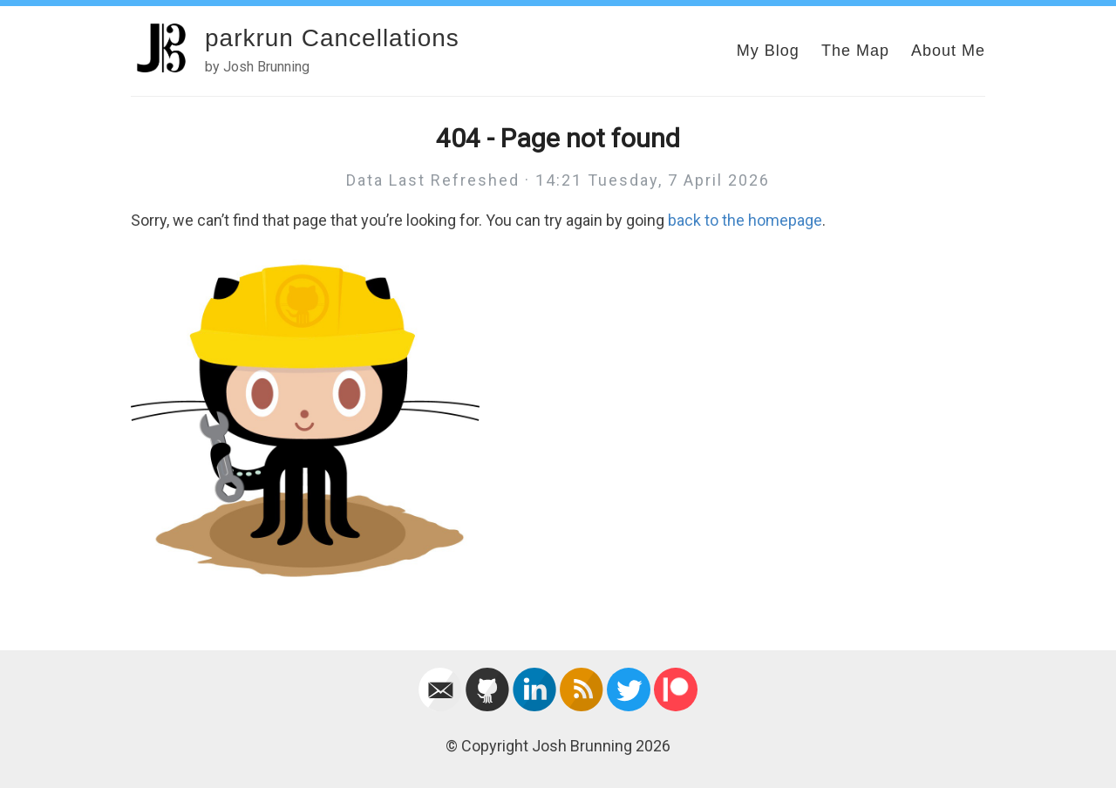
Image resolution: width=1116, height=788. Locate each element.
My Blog (768, 50)
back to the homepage (745, 220)
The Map (855, 50)
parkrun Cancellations (332, 37)
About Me (948, 50)
